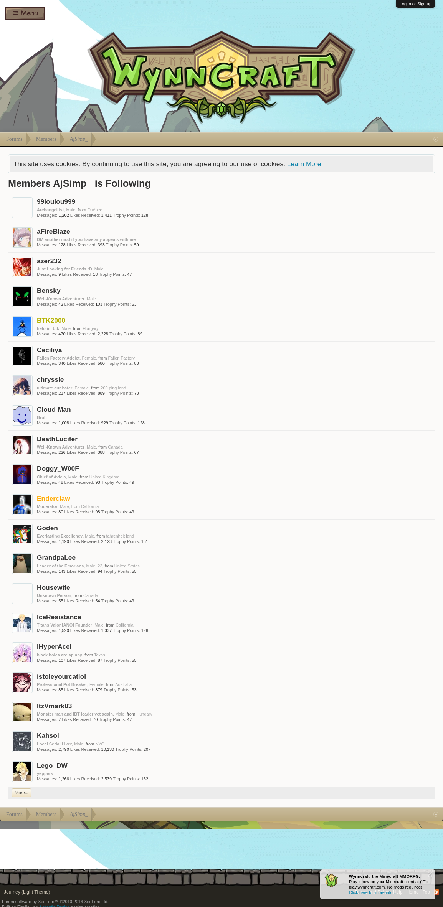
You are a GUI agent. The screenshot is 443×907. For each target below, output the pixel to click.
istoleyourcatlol (61, 676)
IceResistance (59, 617)
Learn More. (305, 164)
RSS (436, 892)
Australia (123, 684)
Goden (47, 528)
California (90, 506)
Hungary (91, 328)
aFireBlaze (53, 231)
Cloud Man (54, 409)
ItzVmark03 (54, 706)
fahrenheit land (120, 536)
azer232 (49, 261)
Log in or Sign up (415, 4)
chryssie (50, 379)
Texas (99, 655)
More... (21, 792)
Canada (115, 447)
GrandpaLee (56, 557)
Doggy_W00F (58, 468)
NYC (99, 744)
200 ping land (113, 388)
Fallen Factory (121, 358)
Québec (94, 210)
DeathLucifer (57, 439)
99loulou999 (56, 201)
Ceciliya (49, 350)
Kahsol (48, 735)
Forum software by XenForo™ (55, 901)
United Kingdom (104, 477)
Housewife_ (55, 587)
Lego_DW (52, 765)
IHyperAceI (54, 646)
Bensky (49, 290)
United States (127, 566)
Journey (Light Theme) (27, 892)
